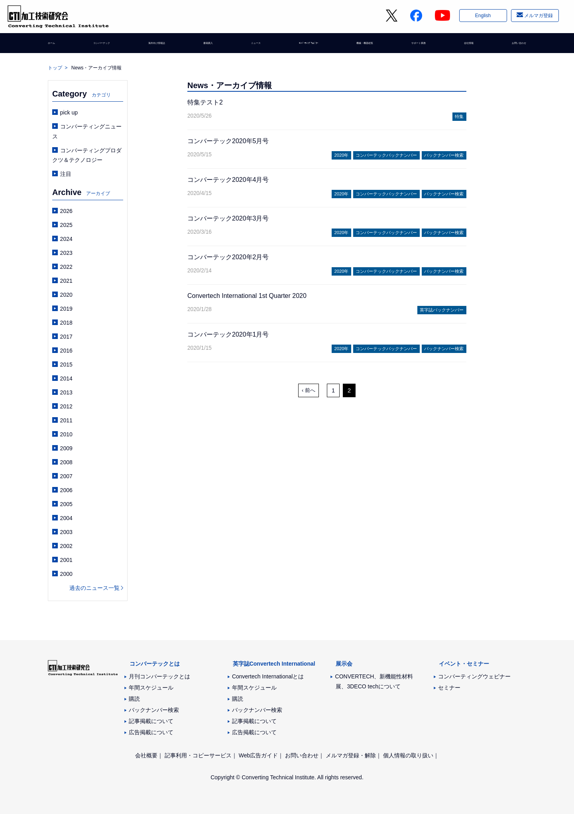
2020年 (341, 155)
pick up (69, 112)
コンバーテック (102, 46)
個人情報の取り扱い (408, 755)
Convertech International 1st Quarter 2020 (247, 295)
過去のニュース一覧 (94, 588)
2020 (66, 295)
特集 (459, 116)
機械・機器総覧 (361, 46)
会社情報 (463, 46)
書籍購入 (209, 46)
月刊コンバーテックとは (159, 676)
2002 (66, 546)
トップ (55, 68)
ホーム (56, 46)
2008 (66, 462)
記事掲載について (151, 721)
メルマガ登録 (537, 17)
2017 (66, 336)
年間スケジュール (151, 687)
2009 (66, 448)
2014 (66, 378)
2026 (66, 211)
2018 (66, 322)
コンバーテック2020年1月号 (228, 334)
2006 (66, 490)
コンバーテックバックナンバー (386, 155)
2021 (66, 281)
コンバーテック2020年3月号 (228, 218)
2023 (66, 253)
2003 (66, 532)
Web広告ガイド (258, 755)
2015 (66, 364)
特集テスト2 (205, 102)
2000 (66, 574)
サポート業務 (417, 46)
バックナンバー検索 (444, 155)
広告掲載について (151, 732)
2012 (66, 406)
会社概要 (146, 755)
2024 (66, 239)
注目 (65, 174)
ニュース (250, 46)
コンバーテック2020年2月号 (228, 257)
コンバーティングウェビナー (474, 676)
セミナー (449, 687)
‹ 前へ (308, 390)
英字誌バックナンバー (442, 309)
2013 (66, 392)
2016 (66, 350)
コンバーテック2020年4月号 (228, 179)
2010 (66, 434)
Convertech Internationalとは (268, 676)
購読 (134, 699)
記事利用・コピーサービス (198, 755)
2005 (66, 504)
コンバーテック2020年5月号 (228, 141)
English (482, 17)
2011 (66, 420)
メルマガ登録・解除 (351, 755)
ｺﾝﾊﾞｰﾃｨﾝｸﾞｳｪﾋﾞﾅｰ (301, 46)
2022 (66, 267)
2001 (66, 560)
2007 (66, 476)
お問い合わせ (509, 46)
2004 (66, 518)
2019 (66, 308)
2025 (66, 225)
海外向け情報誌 (159, 46)
